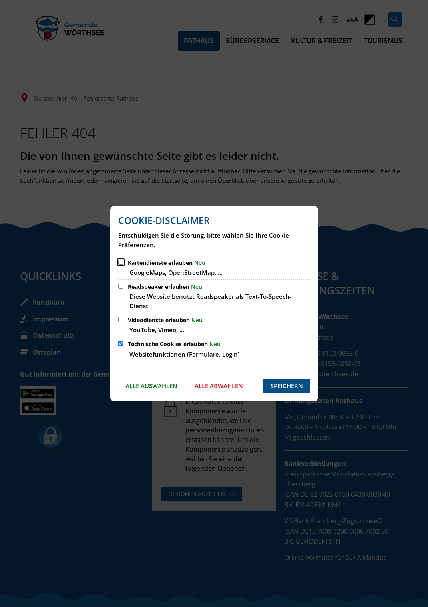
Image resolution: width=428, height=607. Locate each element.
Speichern (287, 386)
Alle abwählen (219, 386)
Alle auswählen (151, 386)
